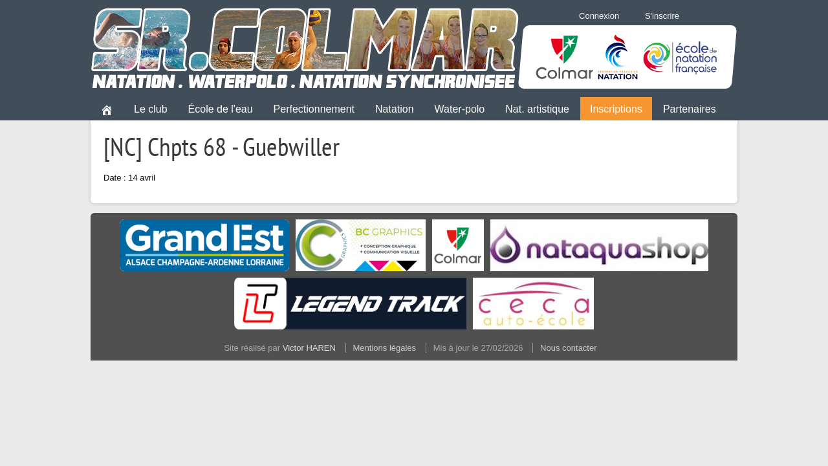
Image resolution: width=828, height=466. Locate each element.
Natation (394, 109)
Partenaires (689, 109)
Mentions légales (385, 348)
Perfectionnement (314, 109)
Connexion (599, 16)
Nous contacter (568, 348)
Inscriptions (616, 109)
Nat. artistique (537, 109)
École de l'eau (220, 109)
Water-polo (460, 109)
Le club (151, 109)
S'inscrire (662, 16)
